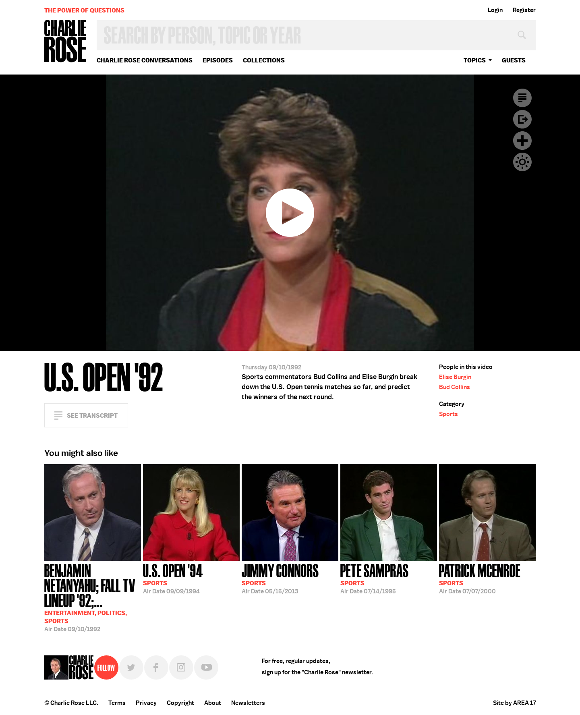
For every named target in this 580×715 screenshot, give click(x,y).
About (212, 703)
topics (475, 60)
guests (514, 60)
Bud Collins (454, 387)
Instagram (181, 667)
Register (524, 10)
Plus (522, 140)
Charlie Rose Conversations (145, 60)
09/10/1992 (92, 597)
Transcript (522, 98)
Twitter (131, 667)
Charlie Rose (65, 42)
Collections (264, 60)
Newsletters (248, 703)
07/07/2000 (479, 578)
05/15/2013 (280, 578)
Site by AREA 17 (514, 703)
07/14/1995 (374, 578)
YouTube (206, 667)
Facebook (156, 667)
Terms (117, 703)
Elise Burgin (455, 377)
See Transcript (92, 415)
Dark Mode (522, 162)
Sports (448, 414)
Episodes (218, 60)
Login (495, 10)
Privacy (146, 703)
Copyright (180, 703)
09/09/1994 (173, 578)
